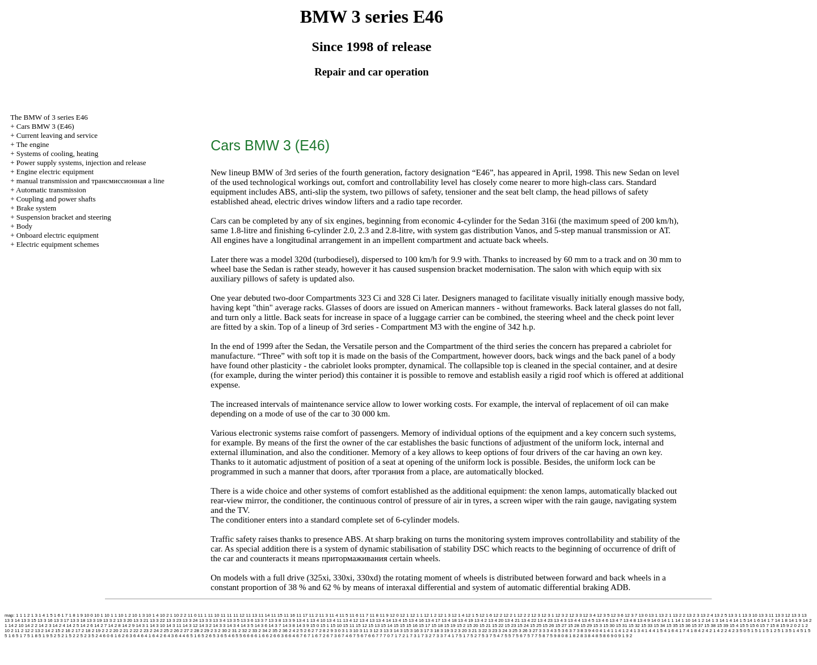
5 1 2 (772, 630)
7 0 (387, 635)
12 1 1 (416, 615)
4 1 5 (657, 630)
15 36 (684, 625)
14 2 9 (128, 625)
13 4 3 (560, 620)
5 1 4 (794, 630)
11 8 (373, 615)
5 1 (750, 630)
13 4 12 (351, 620)
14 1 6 (753, 620)
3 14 (394, 630)
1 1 (19, 615)
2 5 (299, 630)
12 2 (498, 615)
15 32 (634, 625)
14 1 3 (711, 620)
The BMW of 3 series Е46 (49, 117)
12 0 (394, 615)
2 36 (283, 630)
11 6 (354, 615)
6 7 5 (354, 635)
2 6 (307, 630)
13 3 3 (205, 620)
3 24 (503, 630)
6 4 (136, 635)
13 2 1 (665, 615)
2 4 (292, 630)
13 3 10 (749, 615)
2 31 (232, 630)
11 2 (313, 615)
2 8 (322, 630)
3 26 (523, 630)
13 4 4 (574, 620)
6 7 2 (320, 635)
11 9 (384, 615)
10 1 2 (124, 615)
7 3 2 (427, 635)
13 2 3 (693, 615)
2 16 (65, 630)
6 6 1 (256, 635)
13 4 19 (465, 620)
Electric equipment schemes (57, 244)
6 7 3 (332, 635)
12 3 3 (575, 615)
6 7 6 (366, 635)
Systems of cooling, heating (57, 153)
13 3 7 (261, 620)
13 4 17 (432, 620)
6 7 (299, 635)
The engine (32, 144)
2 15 (55, 630)
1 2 (26, 615)
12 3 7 (631, 615)
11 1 (202, 615)
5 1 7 (21, 635)
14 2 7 (100, 625)
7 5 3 (483, 635)
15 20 (472, 625)
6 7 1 (309, 635)
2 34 (263, 630)
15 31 (622, 625)
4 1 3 (635, 630)
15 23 (510, 625)
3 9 (587, 630)
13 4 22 (528, 620)
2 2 (105, 630)
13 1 (653, 615)
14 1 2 (698, 620)
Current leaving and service (57, 135)
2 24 (154, 630)
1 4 (42, 615)
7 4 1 (449, 635)
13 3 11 (766, 615)
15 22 (497, 625)
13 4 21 (512, 620)
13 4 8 (630, 620)
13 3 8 (274, 620)
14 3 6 (261, 625)
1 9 (80, 615)
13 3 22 (157, 620)
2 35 (272, 630)
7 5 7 (529, 635)
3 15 (404, 630)
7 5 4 (495, 635)
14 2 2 (31, 625)
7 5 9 (551, 635)
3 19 (444, 630)
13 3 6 (247, 620)
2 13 (35, 630)
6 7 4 (343, 635)
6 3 (129, 635)
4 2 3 (733, 630)
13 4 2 (480, 620)
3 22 (482, 630)
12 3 (535, 615)
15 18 (437, 625)
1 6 (57, 615)
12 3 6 (617, 615)
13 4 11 (334, 620)
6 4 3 (168, 635)
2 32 (242, 630)
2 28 (194, 630)
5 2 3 (86, 635)
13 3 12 (782, 615)
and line (90, 180)
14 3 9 (302, 625)
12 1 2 (430, 615)
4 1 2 (623, 630)
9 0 (613, 635)
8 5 (599, 635)
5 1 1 (760, 630)
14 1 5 (739, 620)
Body (24, 226)
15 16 (412, 625)
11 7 (364, 615)
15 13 (374, 625)
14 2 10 (16, 625)
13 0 (643, 615)
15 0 (314, 625)
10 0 (88, 615)
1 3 (34, 615)
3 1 (345, 630)
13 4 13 (366, 620)
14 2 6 (87, 625)
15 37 (697, 625)
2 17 (76, 630)
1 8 (72, 615)
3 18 (434, 630)
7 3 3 (438, 635)
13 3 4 (219, 620)
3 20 (462, 630)
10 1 (98, 615)
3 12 (373, 630)
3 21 (472, 630)
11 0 (192, 615)
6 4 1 (146, 635)
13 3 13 (799, 615)
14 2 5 (72, 625)
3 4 (549, 630)
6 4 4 (180, 635)
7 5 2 (472, 635)
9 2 (629, 635)
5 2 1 (62, 635)
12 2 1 (509, 615)
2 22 (133, 630)
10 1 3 (138, 615)
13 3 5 (233, 620)
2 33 (253, 630)
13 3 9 (289, 620)
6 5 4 (226, 635)
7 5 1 (461, 635)
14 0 (655, 620)
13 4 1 (302, 620)
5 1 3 (783, 630)
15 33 (646, 625)
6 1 (114, 635)
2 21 (124, 630)
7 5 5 (506, 635)
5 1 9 (44, 635)
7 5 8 (540, 635)
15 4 (734, 625)
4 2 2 (722, 630)
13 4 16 (416, 620)
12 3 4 (589, 615)
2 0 (793, 625)
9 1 (621, 635)
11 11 (226, 615)
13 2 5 (720, 615)
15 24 (523, 625)
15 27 (561, 625)
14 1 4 (725, 620)
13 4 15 (399, 620)
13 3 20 (124, 620)
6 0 (106, 635)
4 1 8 (692, 630)
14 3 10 (157, 625)
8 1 (568, 635)
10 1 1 (110, 615)
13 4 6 (602, 620)
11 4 (333, 615)
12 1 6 (485, 615)
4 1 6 (669, 630)
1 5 (49, 615)
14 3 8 (289, 625)
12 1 (404, 615)
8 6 (606, 635)
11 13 (251, 615)
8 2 (576, 635)
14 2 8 (114, 625)
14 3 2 (205, 625)
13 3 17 (61, 620)
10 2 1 (166, 615)
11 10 (213, 615)
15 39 (722, 625)
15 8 (774, 625)
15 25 (535, 625)
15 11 (349, 625)
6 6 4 (290, 635)
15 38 (709, 625)
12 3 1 (547, 615)
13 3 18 (78, 620)
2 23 (144, 630)
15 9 (784, 625)
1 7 (64, 615)
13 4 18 (449, 620)
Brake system (36, 208)
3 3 (542, 630)
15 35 (672, 625)
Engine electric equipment (55, 171)
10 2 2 (180, 615)
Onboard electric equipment (57, 235)
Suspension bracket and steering (63, 217)
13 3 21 (141, 620)
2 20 (114, 630)
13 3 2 (109, 620)
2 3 (213, 630)
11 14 (263, 615)
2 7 (314, 630)
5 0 (743, 630)
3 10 (354, 630)
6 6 (246, 635)
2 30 (222, 630)
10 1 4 (152, 615)
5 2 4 (97, 635)
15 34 (659, 625)
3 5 (557, 630)
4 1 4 (646, 630)
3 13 (384, 630)
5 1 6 (10, 635)
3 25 (512, 630)
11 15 (277, 615)
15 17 (424, 625)
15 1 (324, 625)
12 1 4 (458, 615)
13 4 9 (643, 620)
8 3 (583, 635)
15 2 (461, 625)
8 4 (591, 635)
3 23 (493, 630)
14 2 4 (59, 625)
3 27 (533, 630)
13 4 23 (545, 620)
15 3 (597, 625)
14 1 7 (767, 620)
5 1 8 (32, 635)
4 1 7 (680, 630)
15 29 (586, 625)
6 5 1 (192, 635)
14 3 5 (247, 625)
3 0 (337, 630)
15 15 (399, 625)
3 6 (565, 630)
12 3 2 (561, 615)
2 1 (801, 625)
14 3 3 (219, 625)
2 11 (15, 630)
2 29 (204, 630)
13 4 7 (615, 620)
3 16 (414, 630)
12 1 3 (444, 615)
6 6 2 (267, 635)
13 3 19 (94, 620)
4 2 (701, 630)
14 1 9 (795, 620)
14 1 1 (667, 620)
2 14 (45, 630)
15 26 (548, 625)
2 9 (330, 630)
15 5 (744, 625)
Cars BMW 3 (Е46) (45, 126)
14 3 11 (174, 625)
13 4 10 (318, 620)
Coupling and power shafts (56, 199)
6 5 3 (214, 635)
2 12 (25, 630)
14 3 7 (274, 625)
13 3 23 (174, 620)
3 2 (453, 630)
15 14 (386, 625)
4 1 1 (612, 630)
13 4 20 (496, 620)
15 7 (764, 625)
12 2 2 (523, 615)
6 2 (121, 635)
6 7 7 (377, 635)
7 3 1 (415, 635)
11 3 (323, 615)
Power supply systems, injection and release (81, 162)
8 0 (561, 635)
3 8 (580, 630)
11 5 (343, 615)
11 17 (302, 615)
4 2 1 (711, 630)
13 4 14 (383, 620)
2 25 (164, 630)
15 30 (608, 625)
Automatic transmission (51, 190)
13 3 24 (190, 620)
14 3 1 (142, 625)
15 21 (485, 625)
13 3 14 (12, 620)
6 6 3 (278, 635)
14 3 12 (190, 625)
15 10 (336, 625)
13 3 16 (45, 620)
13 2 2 (679, 615)
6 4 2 (157, 635)
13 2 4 (707, 615)
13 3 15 (28, 620)
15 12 (361, 625)
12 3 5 (603, 615)
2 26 (174, 630)
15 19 (450, 625)
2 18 (86, 630)
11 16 (289, 615)
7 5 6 (517, 635)
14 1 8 (781, 620)
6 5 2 (203, 635)
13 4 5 (588, 620)
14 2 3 (45, 625)
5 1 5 (806, 630)
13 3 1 (734, 615)
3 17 (424, 630)
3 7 (572, 630)
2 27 (184, 630)
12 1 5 (472, 615)
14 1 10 (682, 620)
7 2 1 (403, 635)
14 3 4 (233, 625)
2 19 (96, 630)
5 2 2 (74, 635)
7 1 (394, 635)
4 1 (603, 630)
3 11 (364, 630)
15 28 (573, 625)
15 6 (754, 625)
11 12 (239, 615)
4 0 (595, 630)
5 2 (53, 635)
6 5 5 (237, 635)
